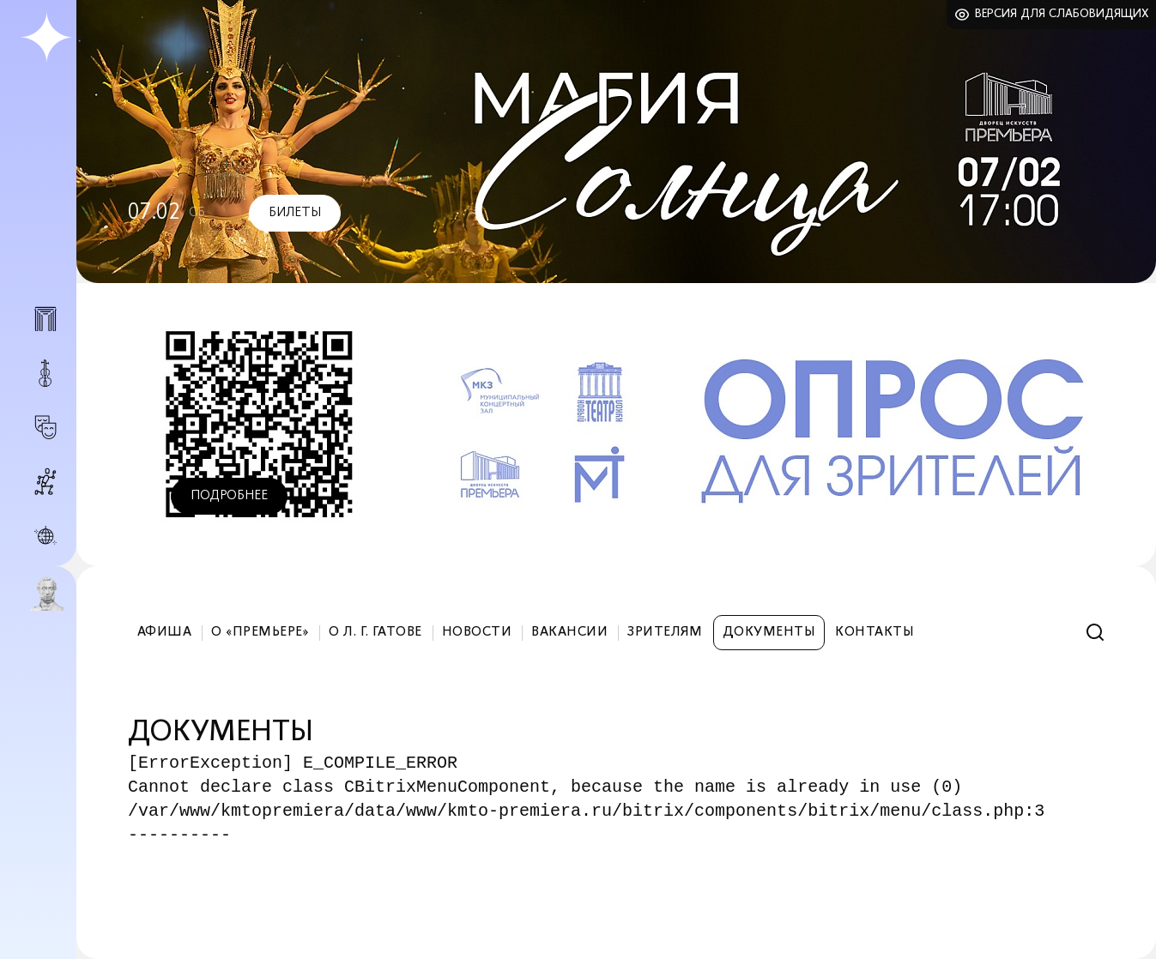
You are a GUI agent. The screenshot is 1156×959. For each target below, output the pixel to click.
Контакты (874, 632)
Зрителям (665, 632)
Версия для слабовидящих (1062, 14)
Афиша (164, 632)
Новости (476, 632)
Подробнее (229, 496)
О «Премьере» (260, 632)
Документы (769, 632)
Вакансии (569, 632)
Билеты (295, 213)
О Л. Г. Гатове (375, 632)
